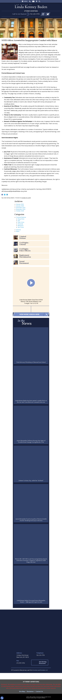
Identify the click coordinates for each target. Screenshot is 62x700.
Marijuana (20, 225)
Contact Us (39, 691)
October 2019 (20, 211)
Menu (25, 1)
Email (33, 1)
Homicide (20, 224)
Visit (36, 1)
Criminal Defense (21, 217)
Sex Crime (21, 227)
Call (29, 1)
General (18, 229)
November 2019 (20, 209)
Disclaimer (30, 691)
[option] (31, 286)
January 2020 (20, 206)
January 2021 (20, 204)
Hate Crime (21, 222)
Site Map (22, 691)
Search (39, 1)
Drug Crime (21, 219)
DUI (19, 220)
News (17, 231)
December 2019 (20, 207)
